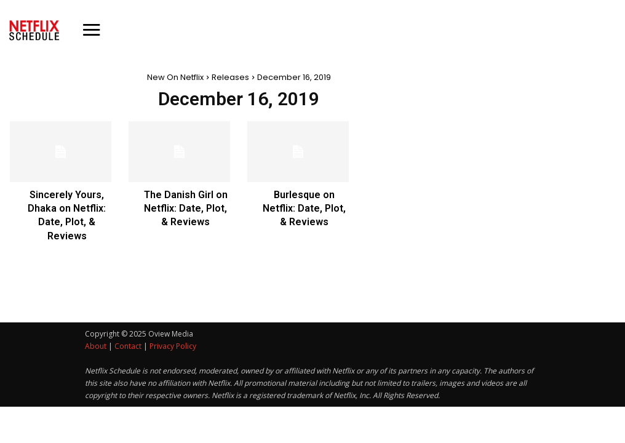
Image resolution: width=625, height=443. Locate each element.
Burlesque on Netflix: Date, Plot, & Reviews (304, 208)
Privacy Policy (172, 346)
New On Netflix (175, 77)
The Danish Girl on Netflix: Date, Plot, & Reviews (186, 208)
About (95, 346)
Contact (127, 346)
